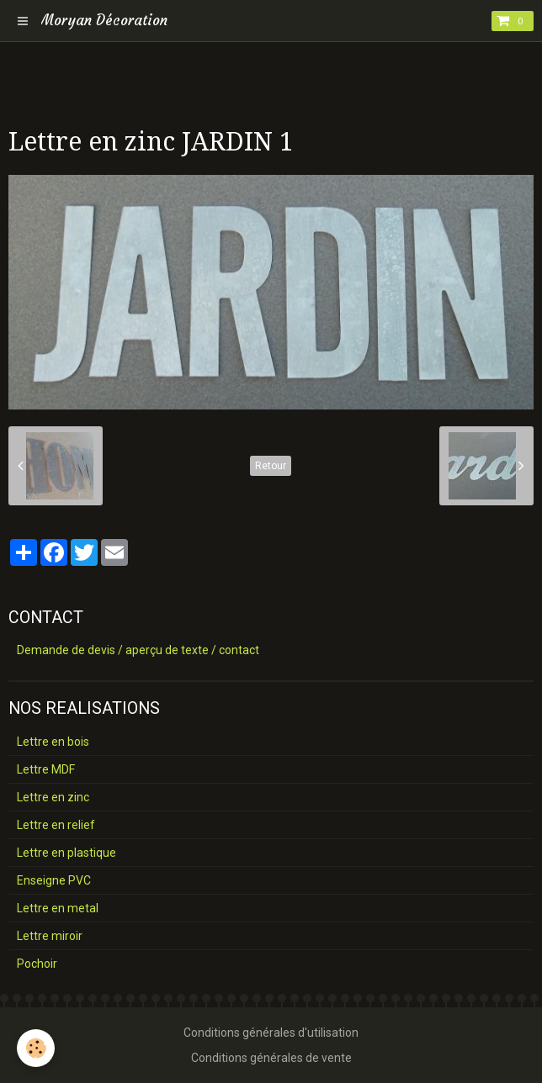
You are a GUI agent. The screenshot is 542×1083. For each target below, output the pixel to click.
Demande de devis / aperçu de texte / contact (138, 650)
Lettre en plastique (66, 852)
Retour (270, 466)
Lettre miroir (49, 936)
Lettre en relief (56, 825)
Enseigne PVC (54, 880)
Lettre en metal (57, 908)
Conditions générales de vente (271, 1058)
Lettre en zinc (53, 797)
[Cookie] (36, 1048)
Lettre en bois (53, 741)
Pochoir (37, 963)
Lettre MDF (46, 769)
